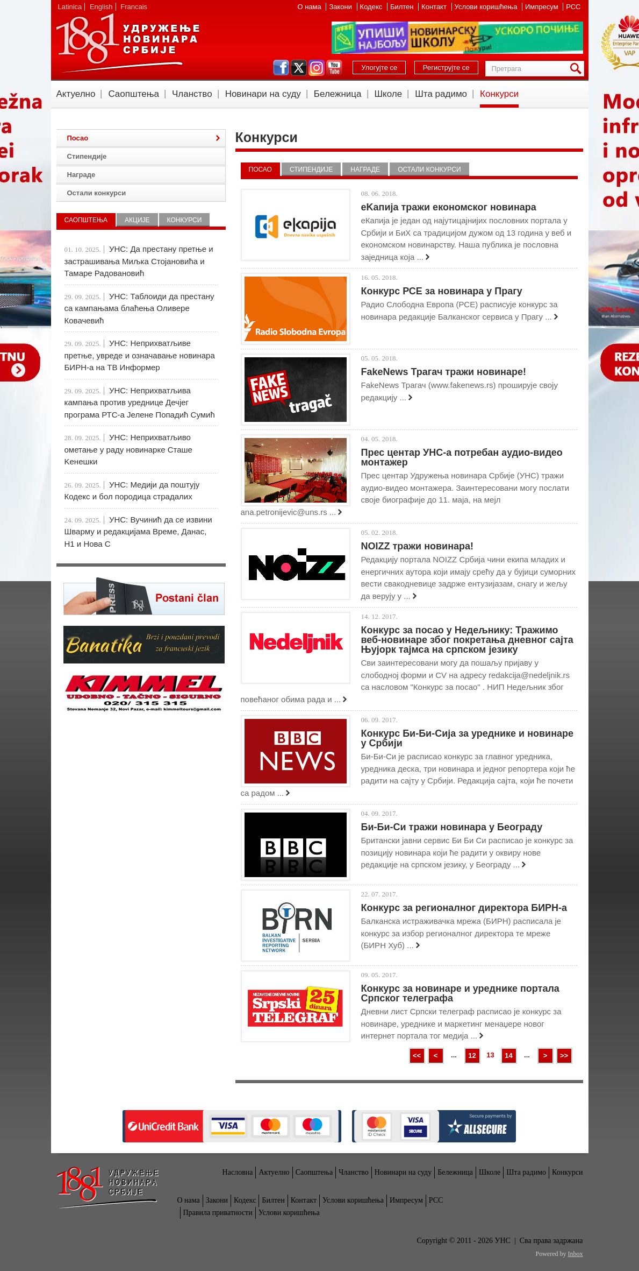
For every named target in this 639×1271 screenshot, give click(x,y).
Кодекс (372, 7)
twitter (299, 68)
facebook (281, 68)
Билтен (402, 7)
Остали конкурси (429, 169)
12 (472, 1055)
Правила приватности (218, 1213)
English (101, 7)
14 (508, 1055)
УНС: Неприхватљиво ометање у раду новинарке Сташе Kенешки (128, 449)
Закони (341, 7)
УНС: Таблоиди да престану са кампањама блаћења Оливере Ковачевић (139, 308)
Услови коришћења (487, 7)
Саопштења (133, 94)
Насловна (237, 1172)
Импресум (542, 7)
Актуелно (76, 94)
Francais (133, 7)
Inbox (575, 1254)
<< (417, 1055)
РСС (573, 7)
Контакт (434, 7)
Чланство (192, 94)
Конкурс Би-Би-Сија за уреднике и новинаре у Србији (467, 738)
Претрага (578, 68)
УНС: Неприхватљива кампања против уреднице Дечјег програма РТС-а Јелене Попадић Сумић (139, 402)
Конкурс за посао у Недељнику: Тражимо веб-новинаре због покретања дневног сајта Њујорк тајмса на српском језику (467, 640)
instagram (316, 68)
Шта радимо (441, 94)
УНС (127, 43)
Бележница (338, 94)
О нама (310, 7)
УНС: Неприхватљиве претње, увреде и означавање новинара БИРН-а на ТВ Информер (139, 355)
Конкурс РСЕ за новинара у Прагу (441, 291)
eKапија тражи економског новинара (448, 207)
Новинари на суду (263, 94)
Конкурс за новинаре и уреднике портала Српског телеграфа (460, 993)
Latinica (70, 7)
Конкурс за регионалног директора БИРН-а (464, 907)
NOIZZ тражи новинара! (417, 546)
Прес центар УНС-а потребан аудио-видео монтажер (462, 457)
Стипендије (311, 169)
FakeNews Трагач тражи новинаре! (443, 371)
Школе (389, 94)
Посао (260, 169)
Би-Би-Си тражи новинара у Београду (452, 827)
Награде (365, 169)
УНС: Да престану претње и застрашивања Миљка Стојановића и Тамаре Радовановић (138, 261)
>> (564, 1055)
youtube (334, 68)
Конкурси (499, 94)
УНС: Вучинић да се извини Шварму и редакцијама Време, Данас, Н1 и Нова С (138, 531)
